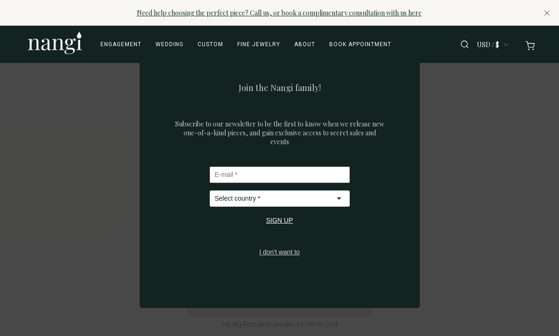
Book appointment (360, 44)
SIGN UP (279, 220)
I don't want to (279, 252)
